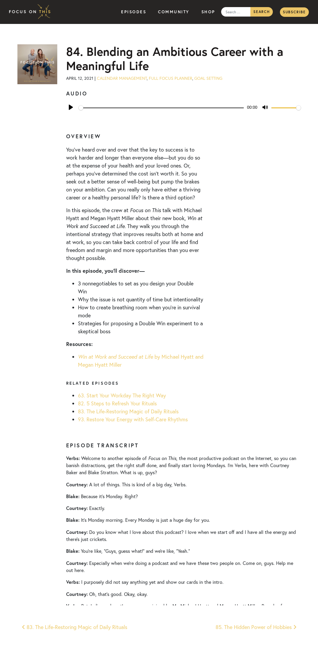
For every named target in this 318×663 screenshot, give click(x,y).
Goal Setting (208, 78)
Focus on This (31, 12)
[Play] (71, 107)
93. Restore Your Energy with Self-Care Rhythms (133, 419)
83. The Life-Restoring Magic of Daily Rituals (128, 411)
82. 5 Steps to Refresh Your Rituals (117, 403)
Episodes (133, 11)
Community (174, 11)
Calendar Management (122, 78)
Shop (208, 11)
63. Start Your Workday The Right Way (122, 395)
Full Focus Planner (170, 78)
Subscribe (294, 12)
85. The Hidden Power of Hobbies (256, 626)
